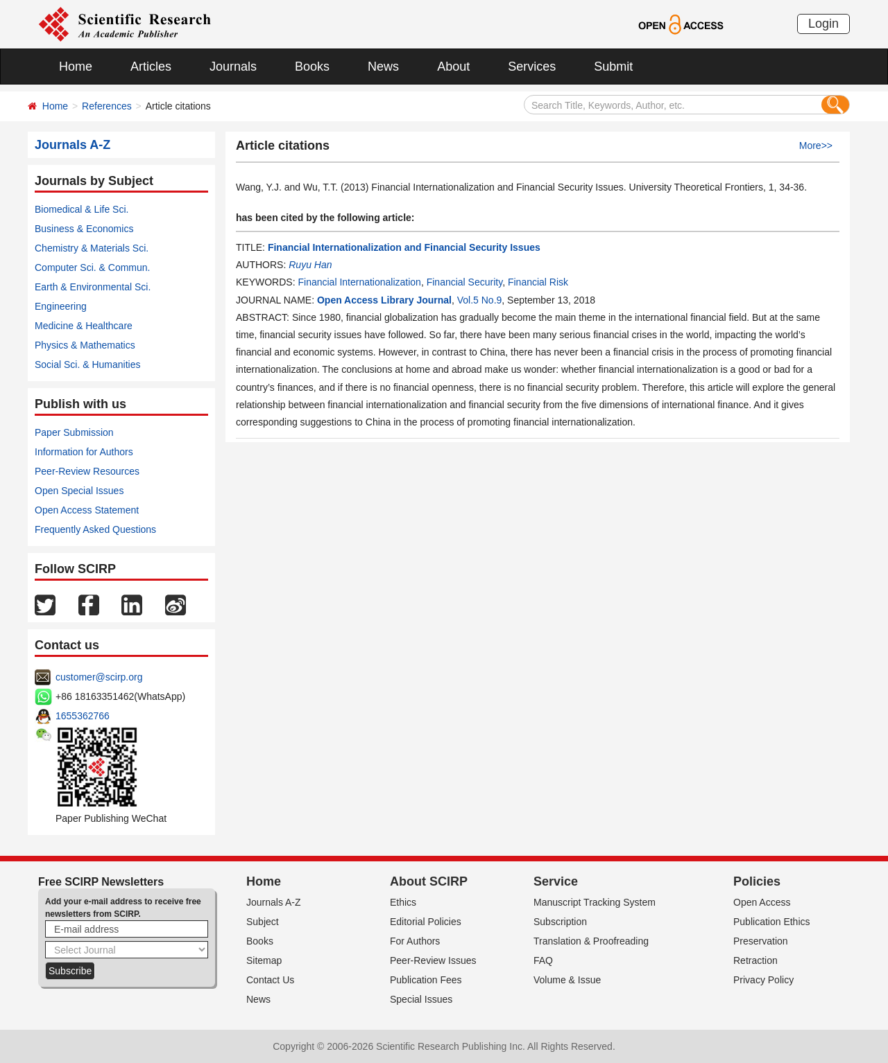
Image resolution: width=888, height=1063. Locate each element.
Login (823, 23)
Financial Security (464, 282)
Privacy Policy (763, 979)
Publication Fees (426, 979)
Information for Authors (84, 451)
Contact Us (270, 979)
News (383, 66)
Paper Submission (74, 432)
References (107, 106)
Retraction (755, 960)
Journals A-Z (273, 902)
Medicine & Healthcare (84, 325)
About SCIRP (429, 881)
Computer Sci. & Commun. (93, 267)
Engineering (61, 306)
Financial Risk (538, 282)
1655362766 (83, 715)
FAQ (543, 960)
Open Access (762, 902)
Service (555, 881)
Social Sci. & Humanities (88, 364)
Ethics (403, 902)
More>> (815, 145)
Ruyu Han (310, 264)
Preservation (760, 941)
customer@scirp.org (99, 677)
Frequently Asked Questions (95, 529)
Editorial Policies (425, 921)
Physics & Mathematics (85, 345)
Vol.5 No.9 (479, 300)
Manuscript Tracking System (594, 902)
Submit (613, 66)
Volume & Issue (567, 979)
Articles (150, 66)
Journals (233, 66)
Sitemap (264, 960)
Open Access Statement (87, 510)
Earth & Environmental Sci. (93, 286)
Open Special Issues (79, 490)
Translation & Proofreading (591, 941)
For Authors (415, 941)
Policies (756, 881)
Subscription (560, 921)
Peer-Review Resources (87, 471)
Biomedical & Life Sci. (81, 209)
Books (312, 66)
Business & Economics (84, 228)
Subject (262, 921)
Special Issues (421, 999)
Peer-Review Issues (433, 960)
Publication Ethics (771, 921)
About (453, 66)
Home (75, 66)
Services (532, 66)
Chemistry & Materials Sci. (91, 248)
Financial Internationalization (359, 282)
